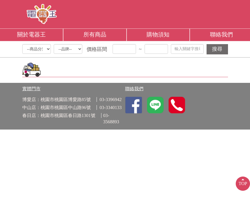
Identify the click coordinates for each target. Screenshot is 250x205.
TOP (243, 183)
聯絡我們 (221, 34)
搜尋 (217, 49)
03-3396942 (111, 99)
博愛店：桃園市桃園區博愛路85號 (56, 99)
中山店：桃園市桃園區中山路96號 (56, 107)
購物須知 (158, 34)
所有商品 (94, 34)
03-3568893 (111, 118)
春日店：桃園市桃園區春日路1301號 (58, 115)
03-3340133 (111, 107)
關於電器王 (31, 34)
